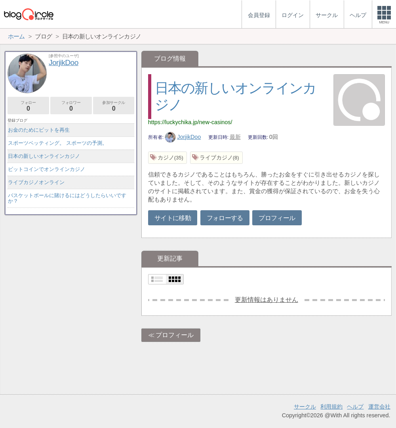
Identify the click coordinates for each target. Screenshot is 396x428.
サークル (305, 406)
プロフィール (277, 218)
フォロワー (71, 106)
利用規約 (331, 406)
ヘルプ (355, 406)
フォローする (225, 218)
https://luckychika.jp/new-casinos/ (190, 122)
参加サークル (114, 106)
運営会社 (379, 406)
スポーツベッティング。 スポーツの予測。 (57, 143)
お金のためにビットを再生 (39, 130)
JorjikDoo (183, 137)
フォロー (28, 106)
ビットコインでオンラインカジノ (46, 169)
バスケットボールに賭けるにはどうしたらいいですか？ (67, 198)
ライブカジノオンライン (36, 182)
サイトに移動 (172, 218)
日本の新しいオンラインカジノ (44, 156)
